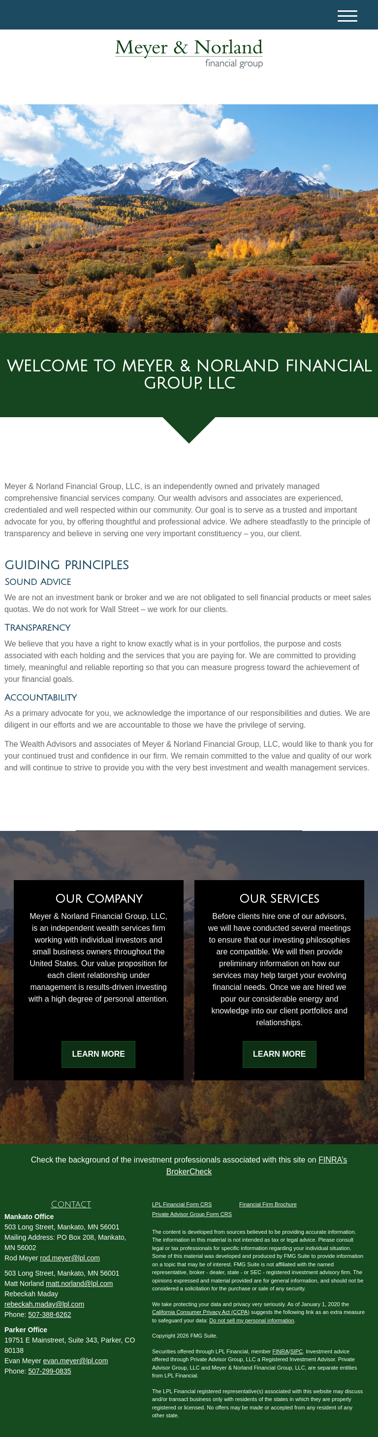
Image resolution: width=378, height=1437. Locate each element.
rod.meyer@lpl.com (70, 1258)
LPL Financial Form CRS (182, 1204)
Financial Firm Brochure (268, 1204)
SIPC (296, 1351)
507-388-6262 (49, 1314)
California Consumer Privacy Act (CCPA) (201, 1312)
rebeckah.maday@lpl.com (44, 1304)
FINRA (281, 1351)
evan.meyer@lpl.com (75, 1361)
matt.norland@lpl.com (79, 1283)
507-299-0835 (49, 1371)
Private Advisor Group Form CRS (192, 1214)
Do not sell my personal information (251, 1320)
